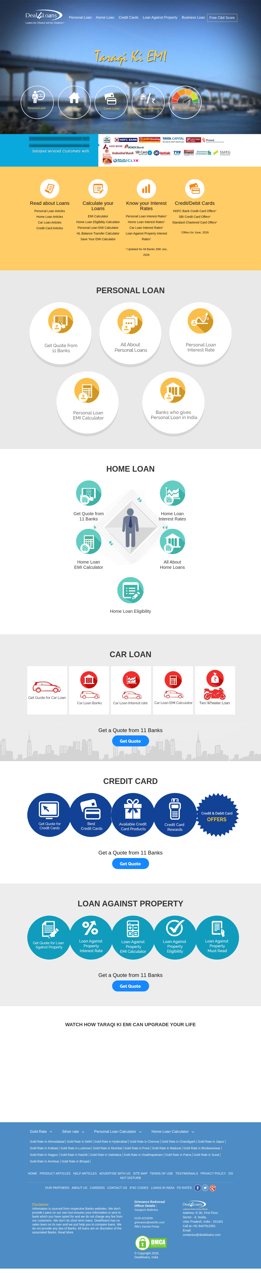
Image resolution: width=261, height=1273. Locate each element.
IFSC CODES (139, 1192)
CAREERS (97, 1192)
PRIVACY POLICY (213, 1178)
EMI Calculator (98, 216)
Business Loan (193, 18)
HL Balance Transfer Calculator (98, 233)
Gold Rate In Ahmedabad (47, 1146)
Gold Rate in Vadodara (105, 1159)
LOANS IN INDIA (162, 1192)
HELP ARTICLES (85, 1178)
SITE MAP (140, 1178)
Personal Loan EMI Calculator (98, 227)
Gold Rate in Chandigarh (178, 1146)
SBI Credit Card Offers (195, 216)
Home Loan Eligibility (130, 615)
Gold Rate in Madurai (166, 1152)
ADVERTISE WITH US (114, 1178)
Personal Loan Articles (49, 211)
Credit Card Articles (50, 228)
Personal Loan (80, 18)
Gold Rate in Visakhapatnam (143, 1159)
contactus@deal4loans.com (202, 1239)
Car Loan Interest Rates (146, 227)
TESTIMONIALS (186, 1178)
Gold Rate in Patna (178, 1159)
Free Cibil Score (222, 18)
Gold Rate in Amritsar (44, 1166)
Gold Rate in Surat (206, 1159)
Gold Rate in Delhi (79, 1146)
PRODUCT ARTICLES (55, 1178)
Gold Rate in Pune (137, 1152)
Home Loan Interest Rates (146, 222)
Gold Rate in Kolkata (44, 1152)
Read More (65, 1236)
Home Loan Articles (49, 216)
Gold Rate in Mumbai (107, 1152)
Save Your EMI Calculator (98, 239)
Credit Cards (129, 18)
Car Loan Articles (50, 222)
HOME (32, 1178)
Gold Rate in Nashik (74, 1159)
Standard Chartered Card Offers (194, 222)
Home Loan (105, 18)
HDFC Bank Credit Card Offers (194, 211)
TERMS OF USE (161, 1178)
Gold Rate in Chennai (144, 1146)
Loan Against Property (160, 18)
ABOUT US (79, 1192)
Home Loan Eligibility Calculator (98, 222)
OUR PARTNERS (57, 1192)
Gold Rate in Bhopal (75, 1166)
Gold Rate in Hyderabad (110, 1146)
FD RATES (184, 1192)
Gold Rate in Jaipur (211, 1146)
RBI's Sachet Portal (146, 1231)
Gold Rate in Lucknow (75, 1152)
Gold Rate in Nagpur (44, 1159)
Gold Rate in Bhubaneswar (202, 1152)
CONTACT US (117, 1192)
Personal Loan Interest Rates (146, 216)
